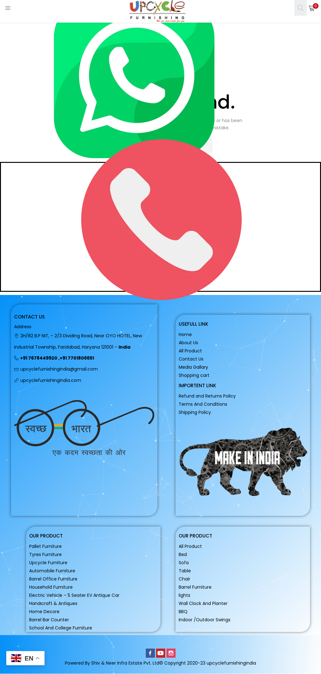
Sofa (184, 562)
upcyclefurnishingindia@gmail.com (59, 369)
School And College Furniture (60, 628)
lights (184, 595)
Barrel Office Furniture (53, 579)
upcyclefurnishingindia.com (50, 380)
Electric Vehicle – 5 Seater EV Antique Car (74, 595)
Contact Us (191, 359)
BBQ (183, 611)
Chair (184, 579)
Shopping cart (194, 375)
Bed (183, 554)
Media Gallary (193, 367)
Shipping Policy (195, 412)
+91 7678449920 (38, 358)
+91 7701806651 (77, 358)
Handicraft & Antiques (53, 603)
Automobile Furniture (52, 571)
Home (185, 334)
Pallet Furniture (45, 546)
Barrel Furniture (195, 587)
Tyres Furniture (45, 554)
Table (185, 571)
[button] (311, 8)
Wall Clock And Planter (203, 603)
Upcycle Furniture (48, 562)
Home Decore (44, 611)
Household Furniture (51, 587)
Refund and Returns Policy (207, 396)
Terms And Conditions (203, 404)
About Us (188, 343)
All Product (190, 351)
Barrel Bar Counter (49, 620)
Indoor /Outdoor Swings (204, 620)
